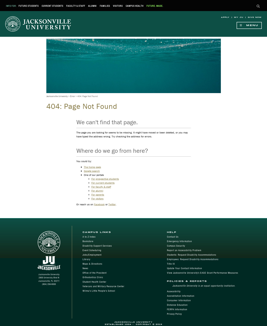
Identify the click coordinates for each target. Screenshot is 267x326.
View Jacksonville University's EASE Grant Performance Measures (202, 272)
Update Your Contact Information (184, 268)
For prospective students (105, 179)
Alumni (92, 6)
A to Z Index (89, 236)
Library (86, 259)
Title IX (171, 263)
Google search (92, 171)
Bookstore (88, 241)
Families (105, 6)
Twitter (112, 204)
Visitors (118, 6)
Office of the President (95, 272)
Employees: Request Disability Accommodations (192, 259)
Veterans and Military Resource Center (103, 286)
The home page (92, 167)
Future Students (29, 6)
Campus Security (176, 245)
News (85, 268)
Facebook (99, 204)
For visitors (97, 198)
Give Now (255, 17)
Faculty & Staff (75, 6)
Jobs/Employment (92, 254)
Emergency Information (179, 241)
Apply (225, 17)
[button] (258, 6)
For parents (97, 194)
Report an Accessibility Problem (184, 250)
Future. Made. (155, 6)
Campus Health (135, 6)
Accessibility (174, 291)
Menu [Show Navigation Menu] (249, 25)
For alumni (97, 190)
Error (72, 96)
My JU (238, 17)
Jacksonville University (57, 96)
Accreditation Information (180, 295)
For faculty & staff (101, 186)
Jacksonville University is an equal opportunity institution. (203, 285)
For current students (103, 182)
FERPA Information (177, 309)
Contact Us (172, 236)
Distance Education (177, 304)
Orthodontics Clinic (93, 277)
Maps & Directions (92, 263)
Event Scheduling (92, 250)
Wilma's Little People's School (99, 290)
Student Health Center (94, 281)
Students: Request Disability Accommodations (191, 254)
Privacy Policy (174, 313)
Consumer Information (179, 300)
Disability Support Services (97, 245)
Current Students (52, 6)
